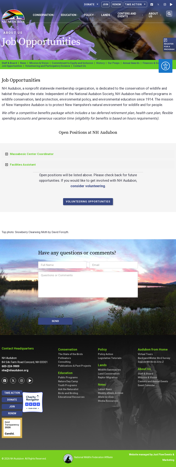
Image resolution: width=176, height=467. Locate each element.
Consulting (64, 361)
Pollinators (64, 358)
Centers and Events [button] (130, 15)
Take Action (135, 4)
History (100, 63)
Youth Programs (67, 385)
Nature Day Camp (68, 381)
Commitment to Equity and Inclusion (72, 63)
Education (66, 373)
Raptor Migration (108, 377)
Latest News (105, 389)
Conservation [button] (44, 15)
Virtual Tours (145, 354)
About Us (13, 32)
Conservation (68, 349)
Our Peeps (114, 63)
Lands (103, 365)
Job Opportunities (12, 66)
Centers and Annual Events (153, 381)
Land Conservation (109, 373)
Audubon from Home (153, 349)
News (23, 63)
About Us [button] (155, 15)
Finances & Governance (156, 63)
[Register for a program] (165, 40)
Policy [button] (89, 15)
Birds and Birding (68, 393)
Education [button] (69, 15)
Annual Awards (131, 63)
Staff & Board (9, 63)
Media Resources (108, 401)
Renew (116, 4)
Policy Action (105, 354)
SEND (55, 321)
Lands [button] (106, 15)
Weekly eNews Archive (110, 393)
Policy (103, 349)
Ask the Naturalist (68, 389)
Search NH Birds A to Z (151, 361)
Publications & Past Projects (74, 365)
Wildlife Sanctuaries (109, 369)
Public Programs (68, 377)
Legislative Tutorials (110, 358)
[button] (169, 13)
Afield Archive (106, 397)
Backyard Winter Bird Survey (154, 358)
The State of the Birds (70, 354)
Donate (91, 4)
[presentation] (64, 307)
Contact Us (79, 66)
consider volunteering (87, 186)
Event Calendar (146, 385)
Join (105, 4)
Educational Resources (71, 397)
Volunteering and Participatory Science (47, 66)
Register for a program (169, 46)
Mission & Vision (39, 63)
